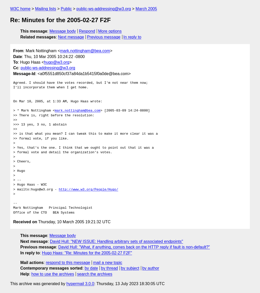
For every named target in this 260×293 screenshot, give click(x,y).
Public (66, 9)
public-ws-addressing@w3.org (103, 9)
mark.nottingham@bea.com (85, 51)
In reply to (132, 37)
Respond (87, 31)
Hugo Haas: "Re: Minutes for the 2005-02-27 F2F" (87, 253)
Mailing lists (45, 9)
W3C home (20, 9)
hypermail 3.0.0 (80, 284)
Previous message (104, 37)
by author (150, 268)
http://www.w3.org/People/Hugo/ (88, 189)
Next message (71, 37)
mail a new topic (107, 262)
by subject (130, 268)
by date (91, 268)
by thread (109, 268)
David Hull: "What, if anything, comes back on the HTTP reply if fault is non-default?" (134, 247)
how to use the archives (52, 274)
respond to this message (68, 262)
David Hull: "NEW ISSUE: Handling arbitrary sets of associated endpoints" (116, 241)
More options (110, 31)
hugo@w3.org (56, 62)
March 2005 (146, 9)
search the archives (94, 274)
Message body (63, 31)
